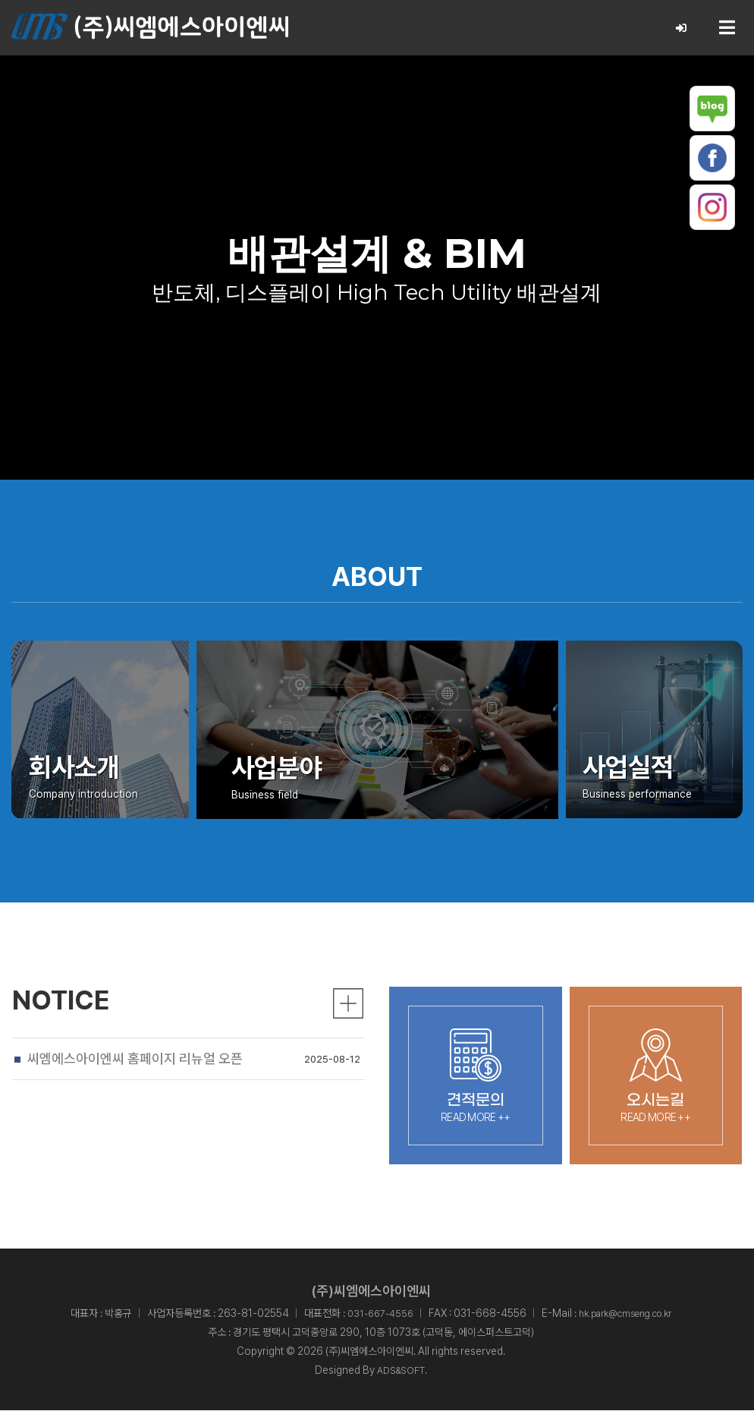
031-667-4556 (372, 1313)
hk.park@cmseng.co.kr (628, 1313)
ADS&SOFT (401, 1371)
